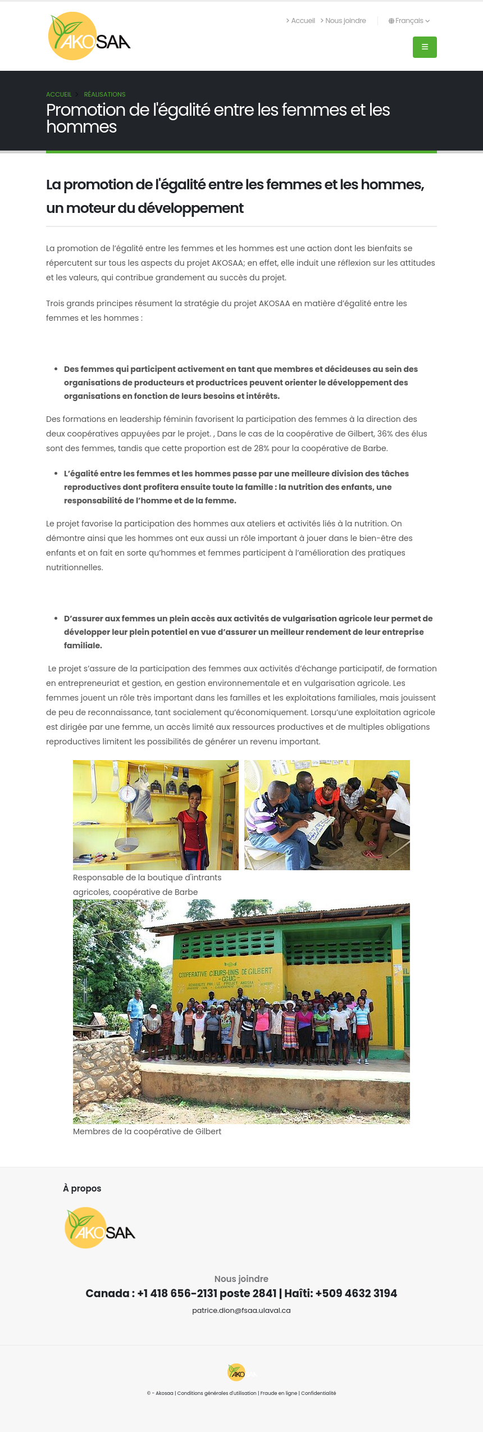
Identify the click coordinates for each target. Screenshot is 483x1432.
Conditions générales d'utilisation (217, 1393)
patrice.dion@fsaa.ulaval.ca (241, 1310)
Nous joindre (343, 20)
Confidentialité (318, 1393)
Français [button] (409, 20)
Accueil (300, 20)
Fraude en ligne (279, 1393)
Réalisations (105, 94)
